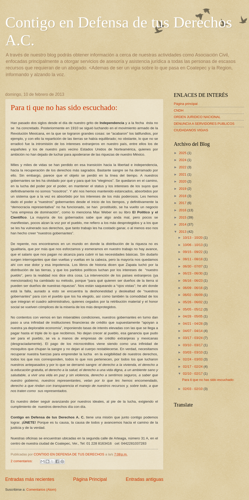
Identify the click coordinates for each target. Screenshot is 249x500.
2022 (183, 167)
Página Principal (90, 479)
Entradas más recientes (29, 479)
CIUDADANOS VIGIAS (191, 130)
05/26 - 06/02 (193, 302)
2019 (183, 189)
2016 (183, 210)
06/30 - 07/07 (193, 266)
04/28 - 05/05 (193, 316)
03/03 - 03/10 (193, 352)
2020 (183, 181)
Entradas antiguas (144, 479)
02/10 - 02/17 (193, 373)
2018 (183, 196)
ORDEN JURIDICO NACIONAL (197, 117)
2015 (183, 217)
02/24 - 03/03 (193, 359)
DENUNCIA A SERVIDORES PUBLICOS (204, 124)
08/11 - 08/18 (193, 259)
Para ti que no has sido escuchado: (64, 107)
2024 (183, 160)
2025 (183, 153)
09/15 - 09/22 (193, 252)
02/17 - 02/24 (193, 366)
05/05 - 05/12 (193, 309)
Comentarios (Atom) (41, 489)
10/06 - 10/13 (193, 245)
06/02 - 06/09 (193, 295)
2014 (183, 224)
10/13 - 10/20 (193, 238)
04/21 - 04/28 (193, 323)
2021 (183, 174)
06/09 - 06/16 (193, 288)
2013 (183, 232)
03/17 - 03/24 (193, 338)
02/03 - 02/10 (193, 389)
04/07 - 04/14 (193, 331)
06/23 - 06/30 (193, 273)
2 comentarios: (22, 461)
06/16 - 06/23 (193, 280)
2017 (183, 203)
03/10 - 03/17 (193, 345)
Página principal (186, 104)
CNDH (178, 110)
